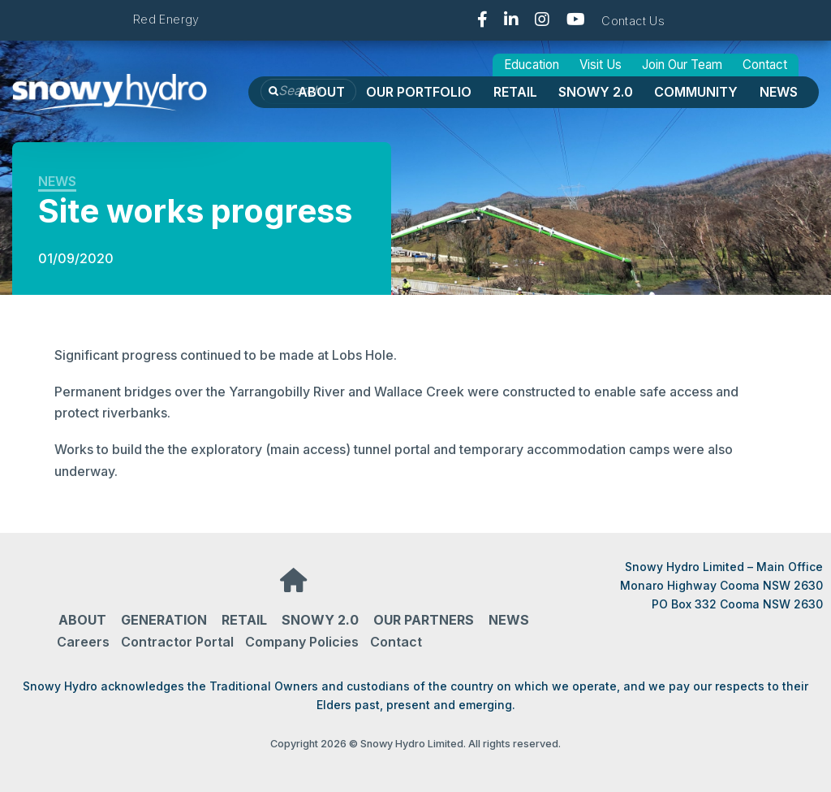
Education (531, 64)
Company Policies (302, 642)
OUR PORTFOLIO (418, 92)
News (779, 92)
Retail (515, 92)
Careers (83, 642)
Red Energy (166, 19)
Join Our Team (682, 64)
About (321, 92)
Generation (164, 620)
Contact (765, 64)
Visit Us (600, 64)
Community (696, 92)
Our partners (423, 620)
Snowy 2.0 (595, 92)
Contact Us (633, 21)
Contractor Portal (177, 642)
